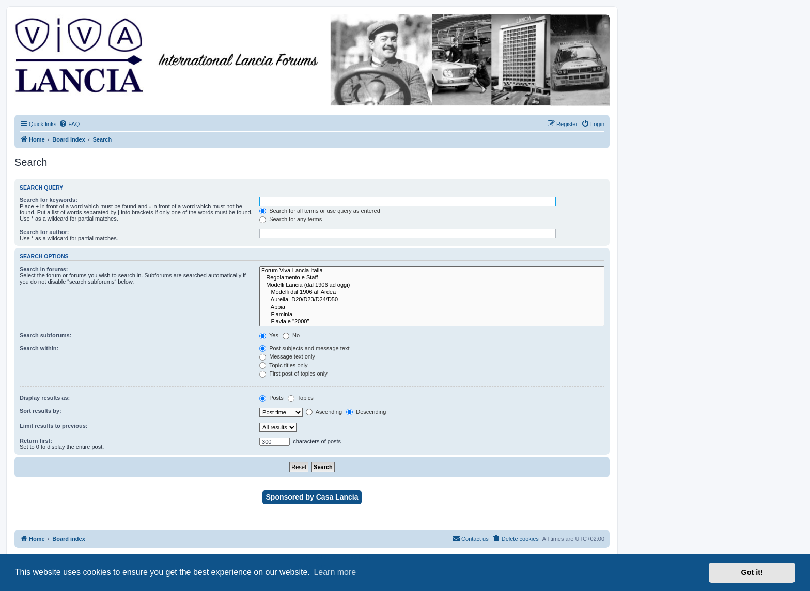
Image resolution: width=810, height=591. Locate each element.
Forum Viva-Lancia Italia (431, 270)
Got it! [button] (752, 572)
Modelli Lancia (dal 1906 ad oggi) (431, 285)
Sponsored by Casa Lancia (312, 497)
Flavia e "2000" (431, 321)
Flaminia (431, 314)
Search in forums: (44, 269)
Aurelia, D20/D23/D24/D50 (431, 299)
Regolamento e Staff (431, 278)
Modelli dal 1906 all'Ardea (431, 292)
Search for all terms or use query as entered (319, 211)
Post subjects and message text (304, 348)
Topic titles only (283, 365)
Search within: (39, 348)
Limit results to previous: (53, 426)
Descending (366, 412)
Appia (431, 307)
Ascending (324, 412)
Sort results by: (40, 411)
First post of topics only (293, 373)
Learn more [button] (335, 572)
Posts (271, 398)
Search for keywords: (48, 200)
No (291, 335)
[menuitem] (69, 124)
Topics (301, 398)
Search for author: (44, 232)
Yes (268, 335)
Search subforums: (45, 335)
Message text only (287, 356)
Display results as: (45, 398)
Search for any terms (290, 219)
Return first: (36, 441)
